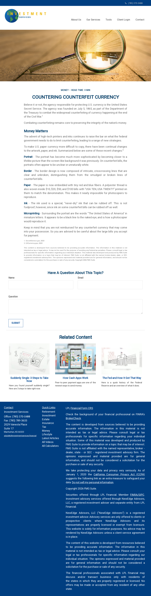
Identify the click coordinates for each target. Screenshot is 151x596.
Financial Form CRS (82, 408)
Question (13, 296)
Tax (44, 426)
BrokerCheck (73, 418)
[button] (79, 18)
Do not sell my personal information (92, 482)
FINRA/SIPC (137, 494)
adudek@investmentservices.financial (20, 436)
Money (46, 430)
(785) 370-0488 (134, 3)
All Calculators (50, 445)
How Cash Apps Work (75, 377)
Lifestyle (47, 434)
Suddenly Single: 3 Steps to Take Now (29, 379)
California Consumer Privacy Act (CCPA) (119, 474)
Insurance (48, 423)
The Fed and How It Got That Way (121, 377)
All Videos (48, 442)
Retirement (48, 411)
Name (11, 277)
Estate (46, 419)
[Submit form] (15, 323)
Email (80, 277)
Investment (49, 415)
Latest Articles (50, 438)
